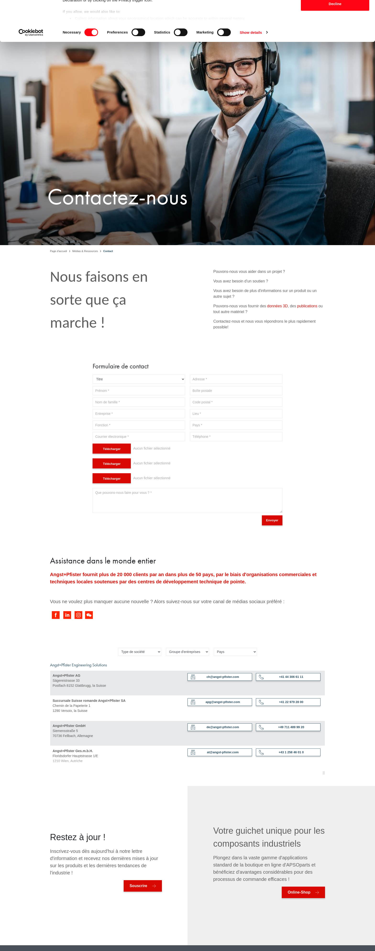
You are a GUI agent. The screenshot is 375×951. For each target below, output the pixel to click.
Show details (251, 72)
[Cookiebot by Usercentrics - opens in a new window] (31, 72)
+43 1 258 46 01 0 (281, 752)
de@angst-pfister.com (215, 727)
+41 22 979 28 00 (281, 702)
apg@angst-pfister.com (215, 702)
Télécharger (112, 449)
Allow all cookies (335, 12)
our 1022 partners (93, 17)
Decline (335, 44)
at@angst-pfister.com (215, 752)
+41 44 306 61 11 (281, 677)
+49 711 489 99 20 (281, 727)
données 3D (277, 345)
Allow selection (335, 28)
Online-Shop (299, 892)
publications (307, 345)
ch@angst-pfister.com (215, 677)
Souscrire (138, 886)
